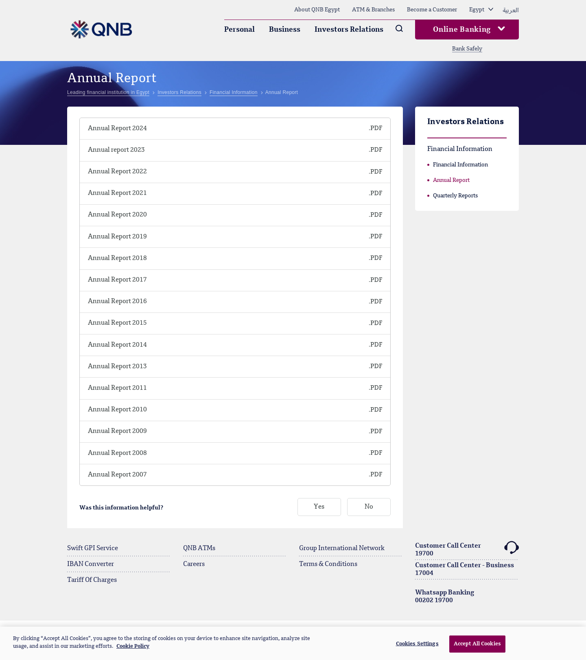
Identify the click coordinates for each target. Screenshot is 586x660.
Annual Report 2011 (117, 388)
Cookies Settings (417, 644)
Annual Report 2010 (117, 409)
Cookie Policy (132, 646)
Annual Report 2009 (117, 431)
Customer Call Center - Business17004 (464, 569)
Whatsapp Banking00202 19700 (444, 597)
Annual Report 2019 (117, 237)
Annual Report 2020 (117, 215)
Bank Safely (467, 49)
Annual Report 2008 (117, 453)
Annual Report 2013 (117, 366)
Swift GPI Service (92, 548)
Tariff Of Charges (92, 580)
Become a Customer (432, 10)
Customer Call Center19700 (467, 548)
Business (284, 29)
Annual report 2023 (116, 150)
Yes (319, 507)
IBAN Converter (90, 564)
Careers (194, 564)
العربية (511, 10)
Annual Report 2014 (117, 345)
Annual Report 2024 (117, 128)
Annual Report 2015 (117, 323)
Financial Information (460, 165)
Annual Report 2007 (117, 475)
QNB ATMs (199, 548)
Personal (239, 29)
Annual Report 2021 (117, 193)
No (369, 507)
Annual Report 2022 (117, 171)
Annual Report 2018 (117, 258)
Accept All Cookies (477, 644)
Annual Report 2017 (117, 280)
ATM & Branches (373, 10)
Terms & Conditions (328, 564)
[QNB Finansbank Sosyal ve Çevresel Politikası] (346, 128)
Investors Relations (349, 29)
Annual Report (451, 180)
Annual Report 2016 (117, 301)
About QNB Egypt (317, 10)
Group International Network (342, 548)
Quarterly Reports (455, 196)
